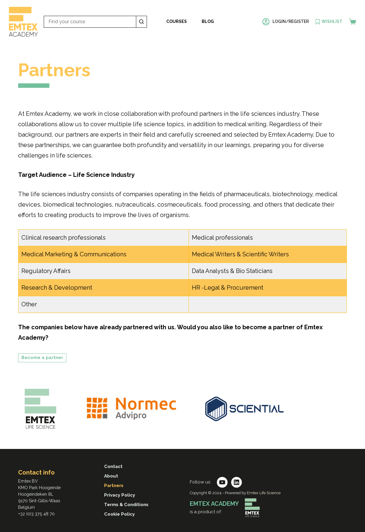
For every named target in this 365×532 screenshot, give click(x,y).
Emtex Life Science (264, 493)
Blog (208, 21)
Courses (176, 21)
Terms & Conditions (126, 504)
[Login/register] (285, 21)
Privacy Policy (119, 495)
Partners (114, 485)
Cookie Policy (119, 514)
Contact (113, 466)
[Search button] (141, 22)
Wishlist (332, 21)
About (111, 476)
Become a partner (42, 357)
